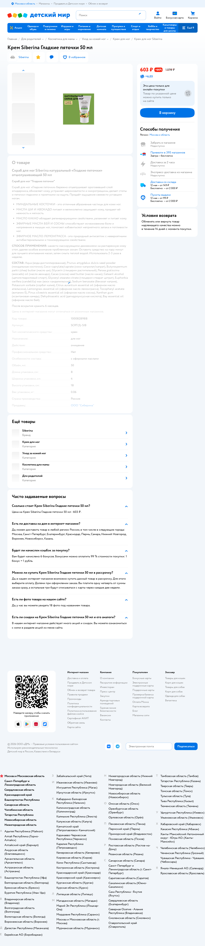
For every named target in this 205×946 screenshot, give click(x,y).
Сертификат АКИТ (78, 718)
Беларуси (54, 751)
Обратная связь (76, 722)
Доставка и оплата (77, 678)
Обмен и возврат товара (81, 690)
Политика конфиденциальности (79, 705)
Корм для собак (174, 691)
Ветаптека (171, 700)
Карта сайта (74, 727)
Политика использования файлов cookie (81, 712)
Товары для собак (175, 687)
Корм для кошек (174, 682)
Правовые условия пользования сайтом (55, 744)
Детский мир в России (20, 751)
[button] (188, 28)
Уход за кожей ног (94, 39)
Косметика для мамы (61, 39)
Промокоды (74, 699)
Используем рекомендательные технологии (32, 747)
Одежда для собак (175, 696)
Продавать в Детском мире (79, 684)
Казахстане (40, 751)
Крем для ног (121, 39)
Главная (12, 39)
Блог (135, 710)
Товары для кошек (175, 678)
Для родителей (31, 39)
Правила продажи (77, 694)
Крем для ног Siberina (148, 39)
